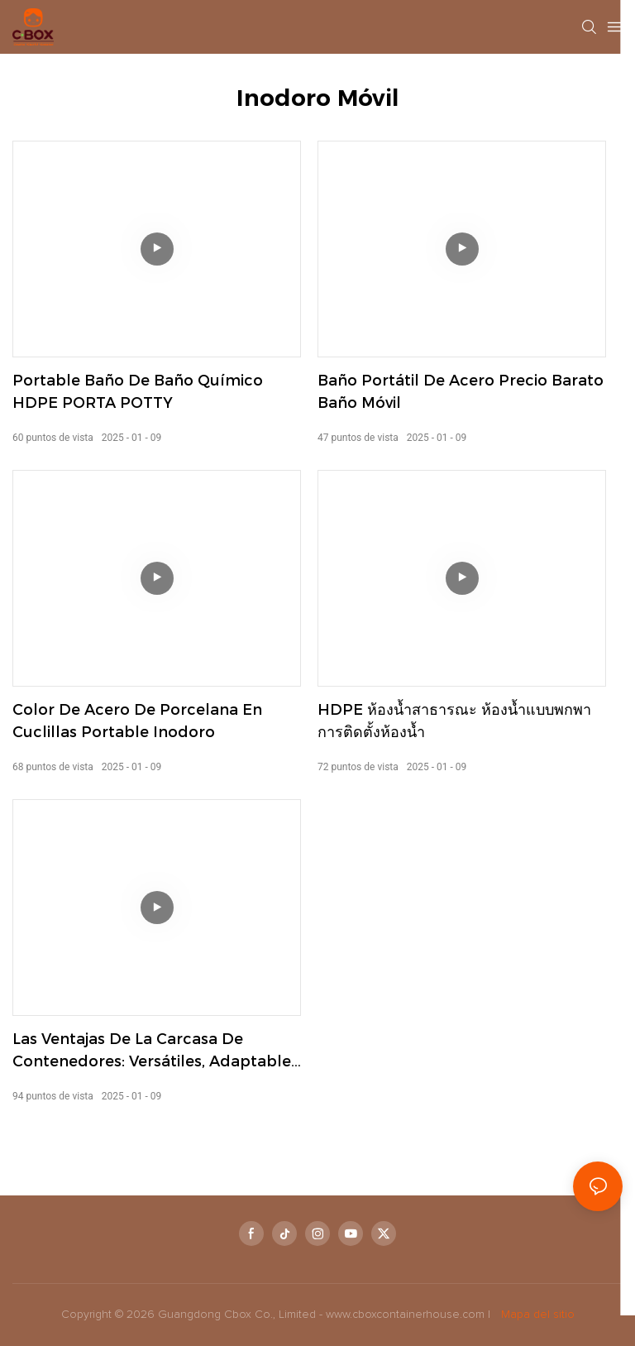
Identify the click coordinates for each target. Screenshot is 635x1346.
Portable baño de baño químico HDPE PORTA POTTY (137, 391)
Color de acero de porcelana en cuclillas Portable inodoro (137, 721)
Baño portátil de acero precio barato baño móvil (461, 391)
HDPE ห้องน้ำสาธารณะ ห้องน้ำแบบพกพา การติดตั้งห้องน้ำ (454, 721)
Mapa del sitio (536, 1314)
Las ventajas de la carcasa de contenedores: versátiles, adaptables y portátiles (155, 1051)
